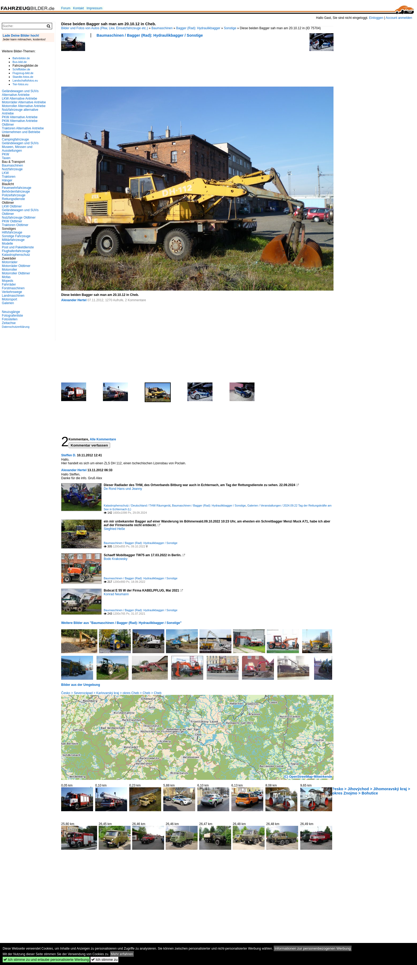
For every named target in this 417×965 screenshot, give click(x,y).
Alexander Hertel (73, 300)
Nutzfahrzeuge (12, 169)
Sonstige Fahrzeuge (16, 236)
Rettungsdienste (13, 199)
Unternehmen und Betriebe (21, 132)
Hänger (7, 180)
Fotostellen (10, 319)
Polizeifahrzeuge (14, 195)
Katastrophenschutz (16, 255)
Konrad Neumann (116, 594)
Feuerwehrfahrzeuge (16, 188)
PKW (5, 154)
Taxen (6, 158)
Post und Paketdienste (18, 247)
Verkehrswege (12, 292)
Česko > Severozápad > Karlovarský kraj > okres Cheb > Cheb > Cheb (111, 693)
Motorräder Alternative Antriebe (24, 102)
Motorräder (10, 262)
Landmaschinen (13, 295)
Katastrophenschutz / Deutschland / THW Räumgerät (137, 505)
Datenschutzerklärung (16, 326)
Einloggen (376, 18)
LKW (5, 173)
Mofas (6, 277)
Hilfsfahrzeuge (12, 232)
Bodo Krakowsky (115, 559)
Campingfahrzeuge (15, 139)
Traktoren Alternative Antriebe (23, 128)
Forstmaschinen (13, 288)
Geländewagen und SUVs (20, 143)
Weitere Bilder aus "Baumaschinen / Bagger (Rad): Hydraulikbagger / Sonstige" (121, 623)
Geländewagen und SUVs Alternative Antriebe (20, 93)
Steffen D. (68, 455)
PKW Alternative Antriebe (19, 117)
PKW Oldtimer (12, 221)
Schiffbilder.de (21, 69)
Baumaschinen (162, 28)
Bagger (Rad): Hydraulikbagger (198, 28)
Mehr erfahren (122, 954)
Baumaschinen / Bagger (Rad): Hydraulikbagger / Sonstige (150, 35)
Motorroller (9, 269)
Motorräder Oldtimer (16, 266)
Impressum (94, 8)
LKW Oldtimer (12, 206)
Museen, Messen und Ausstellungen (17, 148)
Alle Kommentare (103, 439)
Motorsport (9, 299)
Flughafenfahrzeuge (16, 251)
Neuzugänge (11, 312)
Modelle (7, 243)
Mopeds (7, 281)
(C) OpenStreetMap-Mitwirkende (308, 777)
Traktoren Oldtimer (15, 225)
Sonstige (230, 28)
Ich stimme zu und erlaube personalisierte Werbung (46, 960)
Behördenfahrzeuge (16, 191)
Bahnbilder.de (21, 58)
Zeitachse (9, 323)
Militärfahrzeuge (13, 240)
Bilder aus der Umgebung (80, 685)
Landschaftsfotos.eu (25, 80)
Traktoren (8, 176)
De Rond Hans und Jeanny (123, 489)
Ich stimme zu (104, 960)
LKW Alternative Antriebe (19, 98)
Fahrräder (9, 284)
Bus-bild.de (19, 61)
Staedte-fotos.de (22, 76)
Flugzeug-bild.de (23, 73)
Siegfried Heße (114, 529)
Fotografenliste (12, 315)
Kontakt (78, 8)
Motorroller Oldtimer (16, 273)
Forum (65, 8)
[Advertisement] (158, 64)
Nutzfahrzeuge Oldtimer (19, 217)
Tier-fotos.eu (20, 84)
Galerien (8, 303)
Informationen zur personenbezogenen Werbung (312, 948)
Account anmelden (399, 18)
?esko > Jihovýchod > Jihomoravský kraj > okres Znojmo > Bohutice (371, 791)
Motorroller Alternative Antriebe (23, 106)
